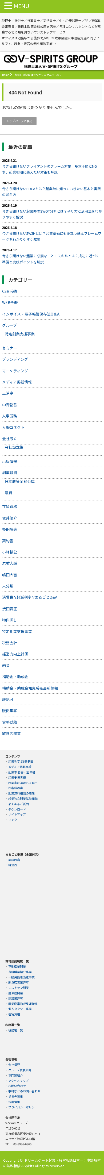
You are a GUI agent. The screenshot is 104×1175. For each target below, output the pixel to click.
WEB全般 (10, 302)
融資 (8, 492)
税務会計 (9, 642)
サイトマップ (17, 814)
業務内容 (14, 860)
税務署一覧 (15, 1030)
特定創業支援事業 (20, 333)
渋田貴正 (9, 608)
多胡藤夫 (9, 529)
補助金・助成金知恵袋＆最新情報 (30, 688)
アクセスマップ (18, 1080)
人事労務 (9, 415)
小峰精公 (9, 552)
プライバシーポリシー (23, 1107)
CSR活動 (9, 291)
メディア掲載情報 (17, 382)
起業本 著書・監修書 (21, 772)
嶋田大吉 (9, 574)
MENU (21, 6)
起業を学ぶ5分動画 (20, 761)
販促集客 (9, 710)
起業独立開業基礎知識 (23, 798)
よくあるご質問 (18, 804)
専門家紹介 (15, 1075)
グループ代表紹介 (19, 1070)
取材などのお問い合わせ (24, 1091)
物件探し (9, 620)
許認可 (7, 699)
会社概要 (14, 1064)
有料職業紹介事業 (20, 972)
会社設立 (9, 438)
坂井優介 (9, 518)
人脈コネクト (13, 427)
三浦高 (7, 393)
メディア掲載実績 (19, 767)
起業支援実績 (17, 777)
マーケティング (15, 370)
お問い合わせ (17, 1086)
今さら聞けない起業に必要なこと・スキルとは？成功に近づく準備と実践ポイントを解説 (50, 258)
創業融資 (9, 472)
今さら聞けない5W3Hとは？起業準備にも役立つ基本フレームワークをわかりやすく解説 (51, 236)
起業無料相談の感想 (21, 793)
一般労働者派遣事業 (21, 977)
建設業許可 (15, 998)
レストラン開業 (18, 987)
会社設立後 (14, 447)
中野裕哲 (9, 404)
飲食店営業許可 (18, 982)
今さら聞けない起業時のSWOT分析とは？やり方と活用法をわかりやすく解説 (52, 214)
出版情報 (9, 461)
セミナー (9, 348)
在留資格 (9, 506)
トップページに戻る (19, 121)
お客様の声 (15, 788)
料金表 (12, 865)
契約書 (7, 540)
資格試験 (9, 722)
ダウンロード (17, 809)
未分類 (7, 586)
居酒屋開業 (15, 993)
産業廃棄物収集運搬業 (23, 1003)
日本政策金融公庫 (20, 481)
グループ (9, 325)
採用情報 (14, 1102)
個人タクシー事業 (20, 1009)
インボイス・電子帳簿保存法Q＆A (30, 314)
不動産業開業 (17, 966)
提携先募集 (15, 1096)
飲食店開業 (11, 733)
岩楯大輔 (9, 563)
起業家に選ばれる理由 (23, 783)
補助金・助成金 (15, 676)
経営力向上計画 (15, 653)
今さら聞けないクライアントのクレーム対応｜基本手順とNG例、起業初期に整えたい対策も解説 (49, 169)
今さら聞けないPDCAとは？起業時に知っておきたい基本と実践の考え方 (51, 191)
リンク (12, 819)
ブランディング (15, 359)
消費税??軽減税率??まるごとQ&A (29, 597)
